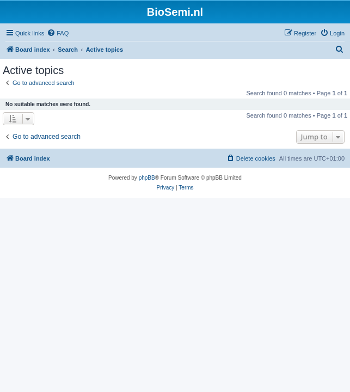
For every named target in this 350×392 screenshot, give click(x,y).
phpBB (147, 178)
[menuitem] (58, 33)
